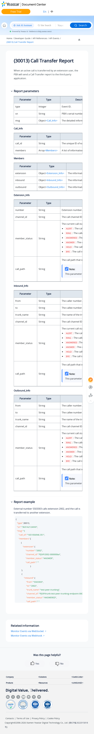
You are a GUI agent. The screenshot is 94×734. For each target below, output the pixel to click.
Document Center (34, 4)
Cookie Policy (53, 718)
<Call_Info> (51, 120)
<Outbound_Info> (55, 187)
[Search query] (63, 25)
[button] (12, 91)
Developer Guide (22, 38)
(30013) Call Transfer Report (20, 42)
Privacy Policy (38, 718)
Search (80, 25)
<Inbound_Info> (54, 180)
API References (40, 38)
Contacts (9, 718)
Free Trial (16, 11)
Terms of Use (22, 718)
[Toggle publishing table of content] (87, 40)
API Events (54, 38)
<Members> (51, 150)
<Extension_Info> (55, 173)
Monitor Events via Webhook (26, 635)
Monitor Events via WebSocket (27, 631)
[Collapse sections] (80, 40)
